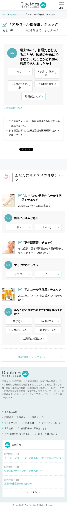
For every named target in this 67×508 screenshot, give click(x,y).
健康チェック (16, 14)
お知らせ (13, 445)
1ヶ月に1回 (47, 321)
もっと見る (31, 492)
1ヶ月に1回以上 (19, 85)
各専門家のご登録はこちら (34, 428)
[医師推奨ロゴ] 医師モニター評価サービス (24, 417)
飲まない (18, 321)
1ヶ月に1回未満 (46, 73)
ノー (47, 274)
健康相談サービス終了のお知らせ (23, 470)
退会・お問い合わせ (47, 434)
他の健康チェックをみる (32, 356)
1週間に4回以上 (32, 338)
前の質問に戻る (14, 108)
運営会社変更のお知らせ (18, 483)
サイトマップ (10, 423)
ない (19, 71)
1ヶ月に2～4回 (18, 329)
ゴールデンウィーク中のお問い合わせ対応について (33, 457)
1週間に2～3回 (47, 329)
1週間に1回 (46, 83)
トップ (4, 14)
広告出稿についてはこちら (17, 434)
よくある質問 (10, 412)
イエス (18, 274)
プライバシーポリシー (52, 423)
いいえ (47, 227)
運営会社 (8, 428)
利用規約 (29, 423)
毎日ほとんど (33, 96)
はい (18, 227)
